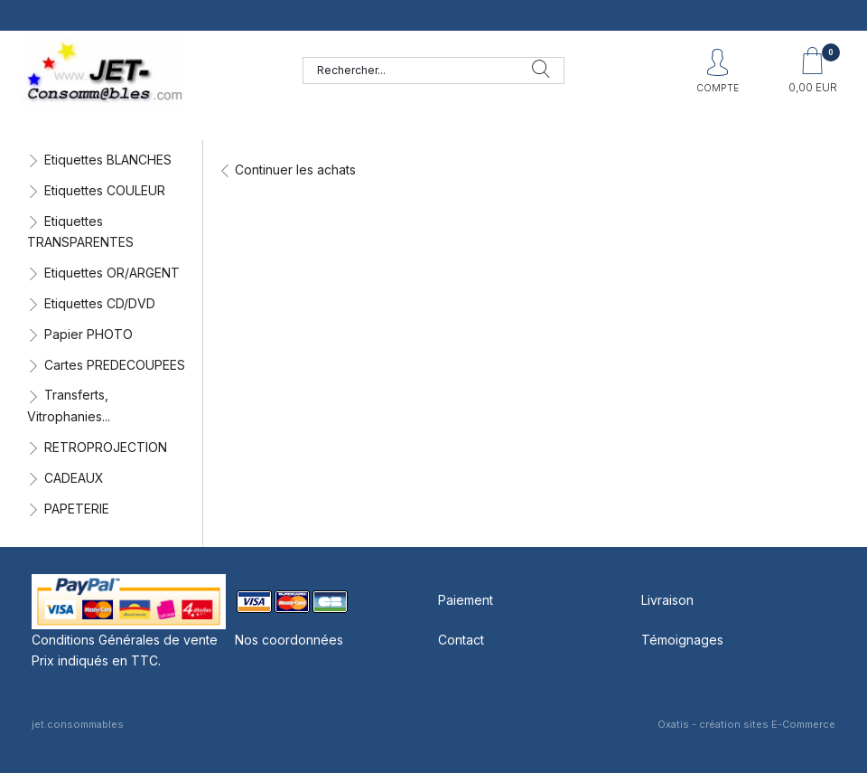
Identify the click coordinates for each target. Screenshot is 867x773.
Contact (461, 639)
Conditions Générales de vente (125, 639)
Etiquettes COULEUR (104, 190)
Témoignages (682, 639)
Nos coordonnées (289, 639)
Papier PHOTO (88, 334)
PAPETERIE (76, 508)
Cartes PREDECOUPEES (114, 364)
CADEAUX (74, 477)
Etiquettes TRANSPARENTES (80, 231)
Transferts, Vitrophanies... (68, 405)
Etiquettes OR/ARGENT (112, 272)
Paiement (465, 600)
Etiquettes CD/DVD (99, 303)
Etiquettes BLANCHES (108, 159)
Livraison (667, 600)
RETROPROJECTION (105, 447)
